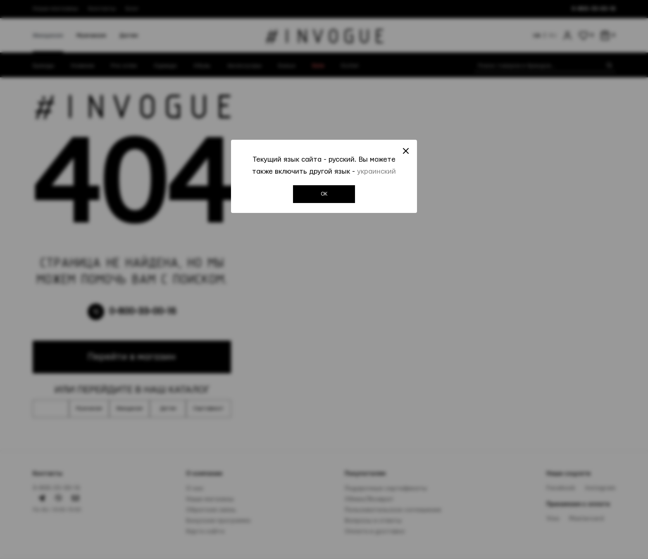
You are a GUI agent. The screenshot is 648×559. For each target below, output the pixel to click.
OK (324, 193)
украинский (376, 171)
